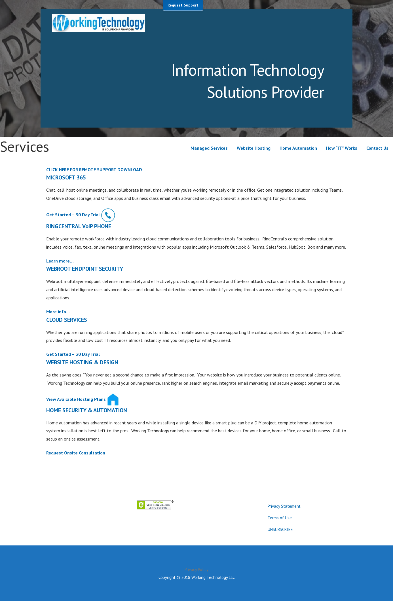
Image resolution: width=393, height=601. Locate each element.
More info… (58, 311)
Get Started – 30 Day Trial (73, 214)
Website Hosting (254, 148)
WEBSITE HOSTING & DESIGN (82, 362)
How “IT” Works (341, 148)
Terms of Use (280, 517)
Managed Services (209, 148)
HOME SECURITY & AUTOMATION (86, 410)
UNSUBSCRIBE (280, 529)
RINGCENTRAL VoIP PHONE (78, 226)
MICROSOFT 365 (66, 177)
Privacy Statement (284, 506)
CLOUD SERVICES (66, 319)
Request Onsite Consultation (75, 453)
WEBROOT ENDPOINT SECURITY (84, 268)
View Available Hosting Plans (76, 399)
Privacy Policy (196, 569)
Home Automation (298, 148)
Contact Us (377, 148)
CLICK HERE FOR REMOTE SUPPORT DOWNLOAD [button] (94, 169)
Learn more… (60, 261)
